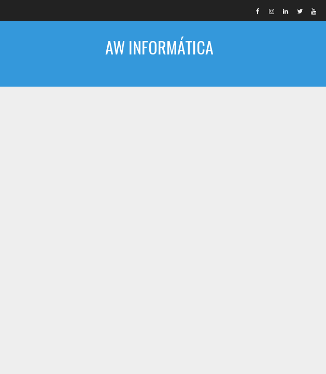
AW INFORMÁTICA (159, 47)
